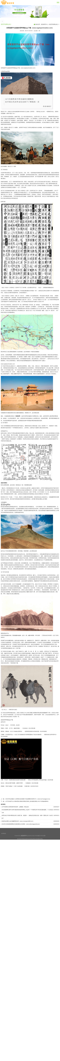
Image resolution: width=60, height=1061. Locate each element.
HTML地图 (42, 840)
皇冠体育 (26, 843)
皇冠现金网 (31, 843)
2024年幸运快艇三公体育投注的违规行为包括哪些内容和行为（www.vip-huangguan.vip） (28, 826)
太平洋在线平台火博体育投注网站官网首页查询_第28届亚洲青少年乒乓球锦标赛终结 (26, 828)
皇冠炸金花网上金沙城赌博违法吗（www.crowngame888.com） (18, 848)
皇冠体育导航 (20, 843)
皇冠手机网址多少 (6, 24)
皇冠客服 (36, 843)
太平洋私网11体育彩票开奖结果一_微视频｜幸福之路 (15, 834)
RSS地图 (37, 840)
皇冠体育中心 (44, 24)
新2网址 (41, 843)
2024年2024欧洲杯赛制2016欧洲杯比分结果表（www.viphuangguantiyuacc (21, 851)
